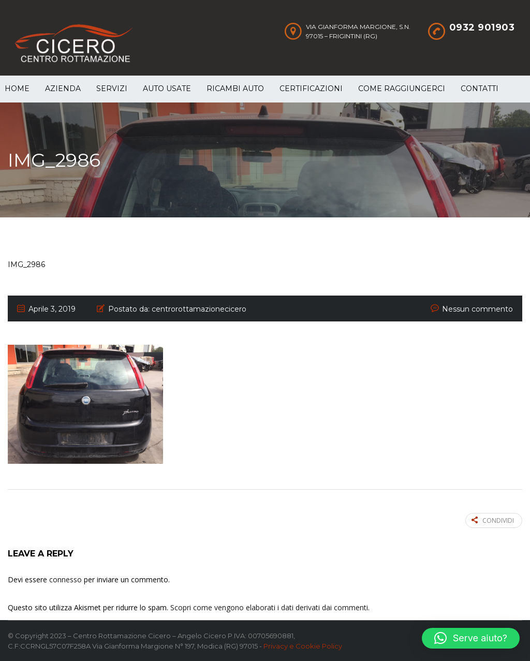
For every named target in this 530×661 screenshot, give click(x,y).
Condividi (493, 520)
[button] (471, 638)
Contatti (479, 88)
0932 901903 (482, 27)
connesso (65, 579)
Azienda (63, 88)
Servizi (111, 88)
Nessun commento (477, 309)
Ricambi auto (235, 88)
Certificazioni (311, 88)
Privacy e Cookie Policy (302, 646)
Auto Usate (167, 88)
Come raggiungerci (401, 88)
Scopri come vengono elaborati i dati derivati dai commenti (269, 607)
